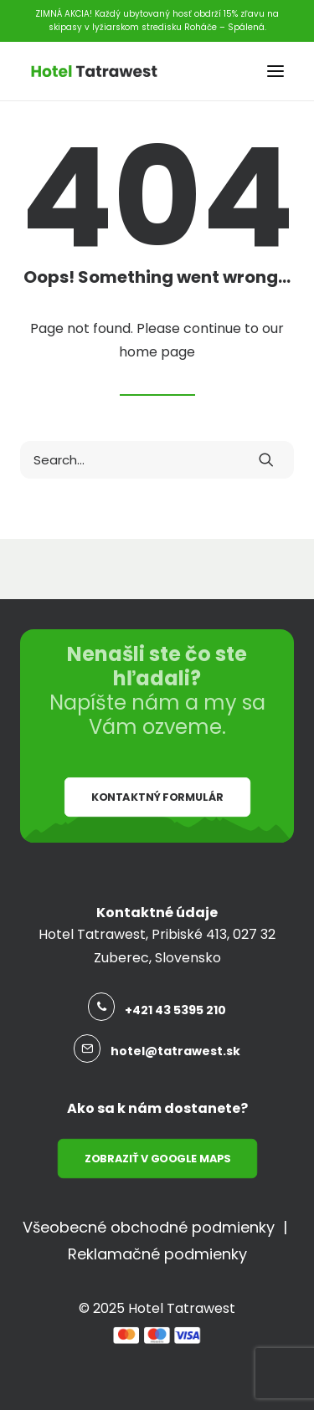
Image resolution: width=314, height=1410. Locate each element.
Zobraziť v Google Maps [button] (156, 1158)
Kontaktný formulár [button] (156, 797)
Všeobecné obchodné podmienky (149, 1227)
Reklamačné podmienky (157, 1253)
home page (157, 351)
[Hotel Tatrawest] (94, 71)
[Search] (157, 460)
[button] (275, 71)
